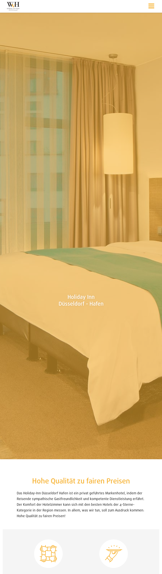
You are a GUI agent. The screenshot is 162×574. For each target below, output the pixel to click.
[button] (151, 6)
